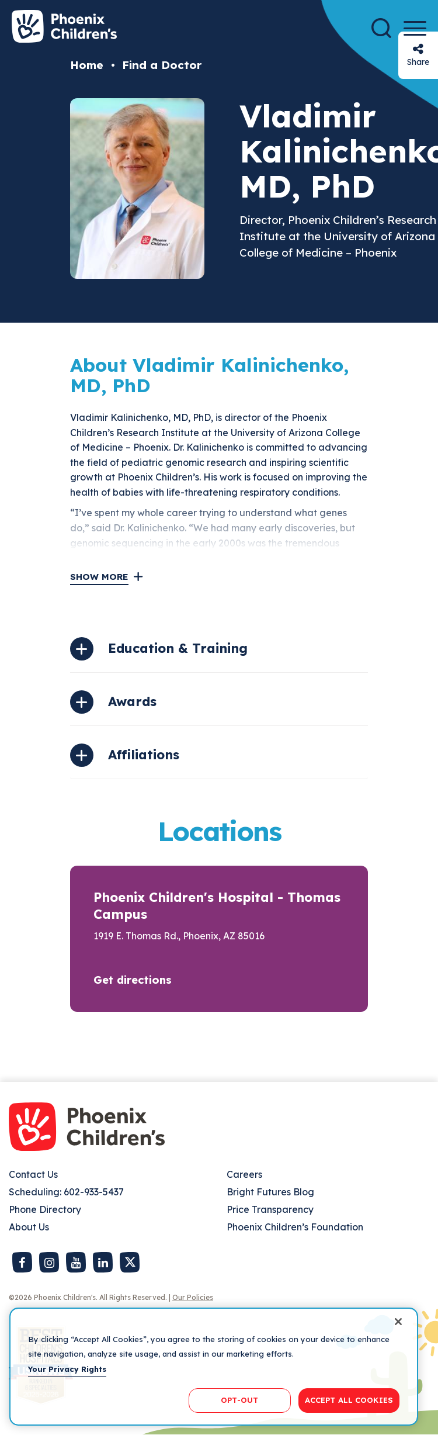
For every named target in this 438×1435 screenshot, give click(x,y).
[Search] (381, 28)
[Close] (398, 1321)
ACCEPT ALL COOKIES (349, 1400)
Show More (99, 576)
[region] (213, 1367)
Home (86, 65)
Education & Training (178, 648)
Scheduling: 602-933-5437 (66, 1192)
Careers (244, 1174)
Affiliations (143, 754)
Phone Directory (45, 1209)
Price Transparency (270, 1209)
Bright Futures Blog (270, 1192)
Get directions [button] (132, 980)
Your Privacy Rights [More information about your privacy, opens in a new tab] (67, 1369)
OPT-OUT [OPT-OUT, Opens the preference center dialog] (239, 1400)
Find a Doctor (161, 65)
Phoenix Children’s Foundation (295, 1227)
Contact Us (33, 1174)
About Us (29, 1227)
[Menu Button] (415, 28)
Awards (132, 701)
